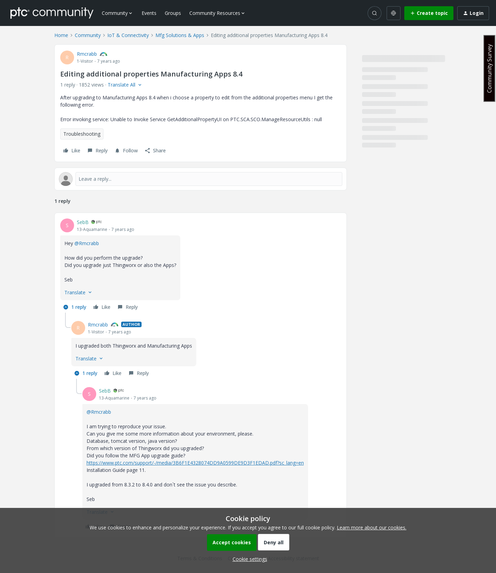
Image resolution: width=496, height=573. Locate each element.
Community (88, 35)
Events (149, 13)
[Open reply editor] (200, 179)
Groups (173, 13)
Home (61, 35)
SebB (83, 222)
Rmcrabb (87, 54)
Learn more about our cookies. (371, 527)
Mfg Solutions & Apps (179, 35)
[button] (428, 13)
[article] (200, 265)
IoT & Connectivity (128, 35)
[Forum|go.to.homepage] (51, 12)
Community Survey (489, 68)
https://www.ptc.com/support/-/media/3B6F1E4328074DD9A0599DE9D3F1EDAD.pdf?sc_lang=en (195, 462)
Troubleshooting (81, 134)
